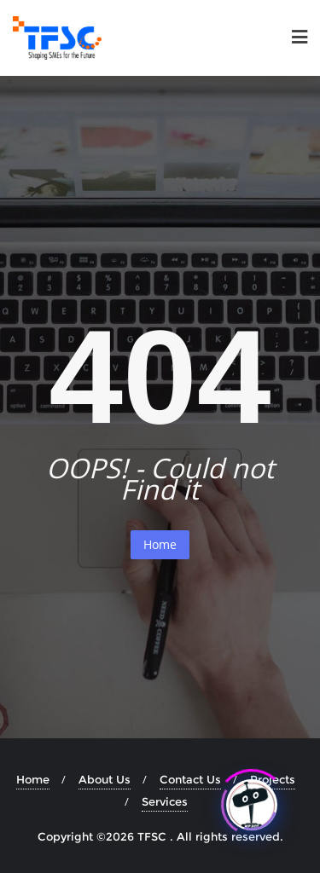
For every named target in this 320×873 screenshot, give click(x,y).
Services (165, 801)
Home (160, 544)
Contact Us (190, 779)
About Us (105, 779)
